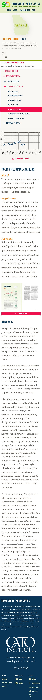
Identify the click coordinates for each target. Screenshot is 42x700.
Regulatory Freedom (15, 86)
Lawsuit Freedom (13, 105)
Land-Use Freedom (13, 91)
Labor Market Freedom (14, 100)
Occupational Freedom (14, 109)
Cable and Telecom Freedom (16, 118)
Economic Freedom (13, 76)
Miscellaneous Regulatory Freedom (18, 114)
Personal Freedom (13, 123)
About (15, 10)
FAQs (33, 10)
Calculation (25, 10)
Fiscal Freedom (13, 81)
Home (9, 10)
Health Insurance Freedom (15, 96)
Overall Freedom (11, 71)
